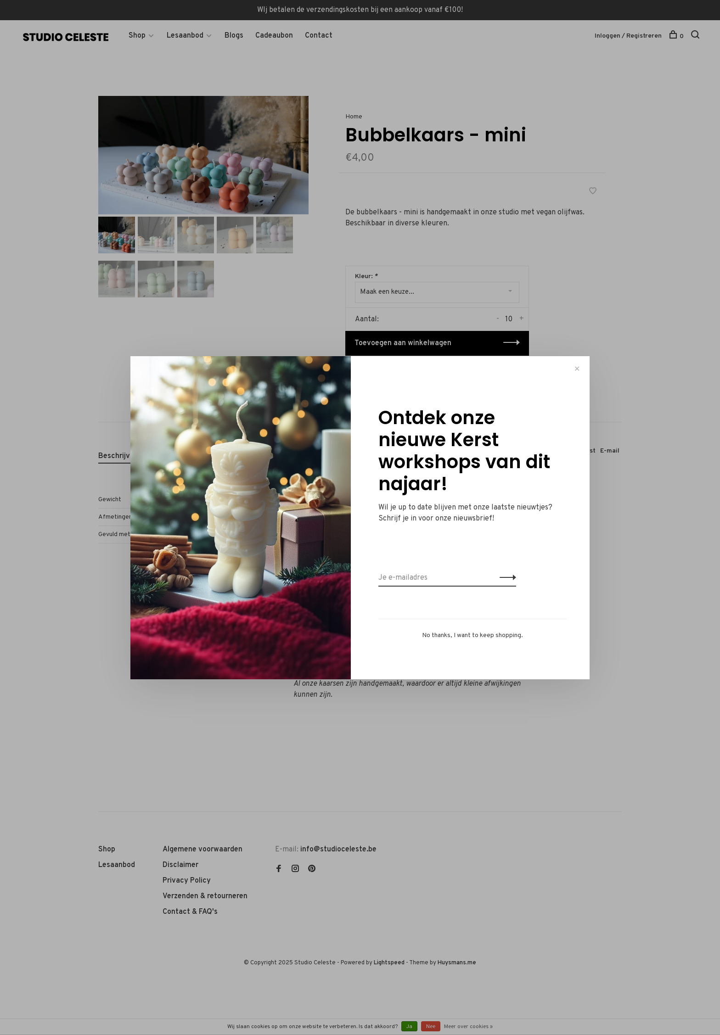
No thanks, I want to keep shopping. (472, 635)
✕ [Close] (577, 369)
